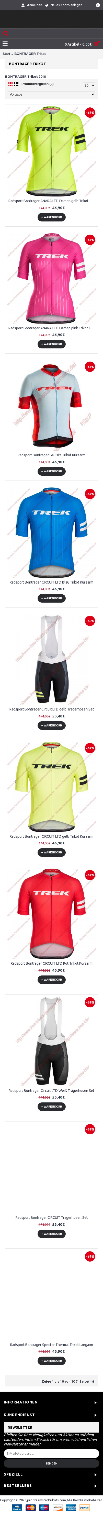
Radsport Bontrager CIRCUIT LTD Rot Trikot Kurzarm (52, 963)
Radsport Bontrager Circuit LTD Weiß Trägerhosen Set (51, 1091)
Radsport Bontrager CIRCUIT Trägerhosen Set (52, 1217)
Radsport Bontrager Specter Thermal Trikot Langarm (51, 1345)
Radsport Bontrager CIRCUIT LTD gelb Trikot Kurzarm (51, 836)
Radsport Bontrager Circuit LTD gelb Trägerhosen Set (51, 709)
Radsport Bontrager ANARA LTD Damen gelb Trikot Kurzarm (52, 201)
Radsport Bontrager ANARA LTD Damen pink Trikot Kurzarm (52, 328)
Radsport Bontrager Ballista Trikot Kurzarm (51, 455)
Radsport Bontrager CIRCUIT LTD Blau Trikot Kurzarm (51, 582)
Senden (51, 1463)
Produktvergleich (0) (37, 84)
